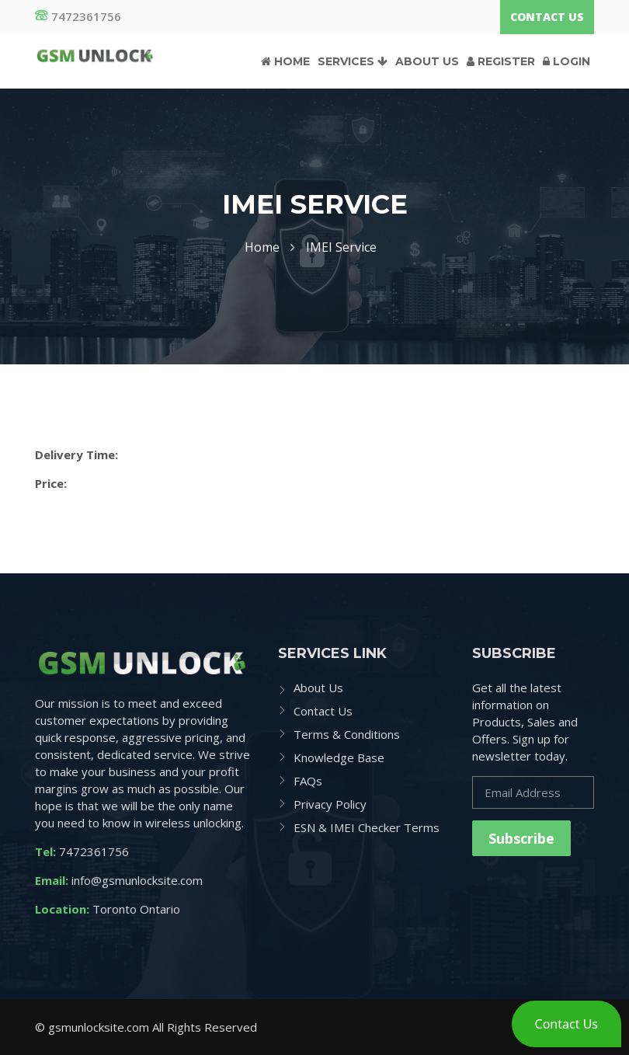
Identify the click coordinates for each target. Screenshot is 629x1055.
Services (352, 61)
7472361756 (78, 16)
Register (501, 61)
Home (285, 61)
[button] (566, 1024)
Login (566, 61)
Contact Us (547, 16)
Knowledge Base (339, 757)
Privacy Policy (330, 804)
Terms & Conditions (347, 734)
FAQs (308, 781)
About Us (427, 61)
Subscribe (521, 838)
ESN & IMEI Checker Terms (367, 827)
